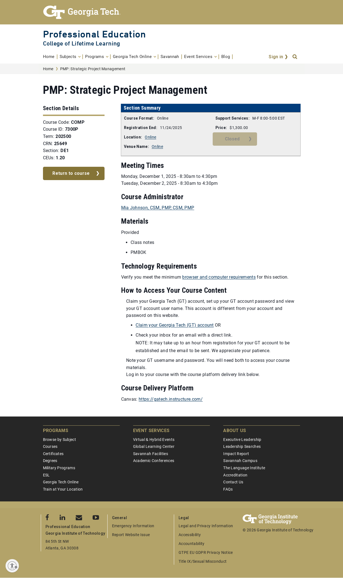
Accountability (191, 543)
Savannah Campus (240, 460)
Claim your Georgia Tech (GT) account (175, 325)
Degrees (50, 460)
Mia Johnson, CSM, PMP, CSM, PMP (157, 207)
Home (48, 69)
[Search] (295, 57)
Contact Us (233, 482)
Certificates (53, 453)
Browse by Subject (59, 439)
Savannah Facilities (150, 453)
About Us (234, 430)
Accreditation (235, 475)
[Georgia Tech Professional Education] (171, 12)
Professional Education (94, 34)
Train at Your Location (63, 489)
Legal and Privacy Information (206, 526)
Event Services (151, 430)
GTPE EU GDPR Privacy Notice (206, 552)
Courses (50, 446)
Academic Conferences (153, 460)
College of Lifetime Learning (81, 43)
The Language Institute (244, 468)
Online (150, 137)
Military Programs (59, 468)
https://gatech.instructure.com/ (171, 399)
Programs (55, 430)
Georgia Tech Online (61, 482)
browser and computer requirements (219, 277)
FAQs (228, 489)
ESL (46, 475)
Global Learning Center (153, 446)
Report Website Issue (131, 534)
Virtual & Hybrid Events (153, 439)
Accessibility (190, 534)
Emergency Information (133, 526)
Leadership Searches (242, 446)
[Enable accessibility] (12, 565)
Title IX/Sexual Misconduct (203, 561)
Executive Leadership (242, 439)
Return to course (71, 173)
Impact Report (236, 453)
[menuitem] (50, 56)
